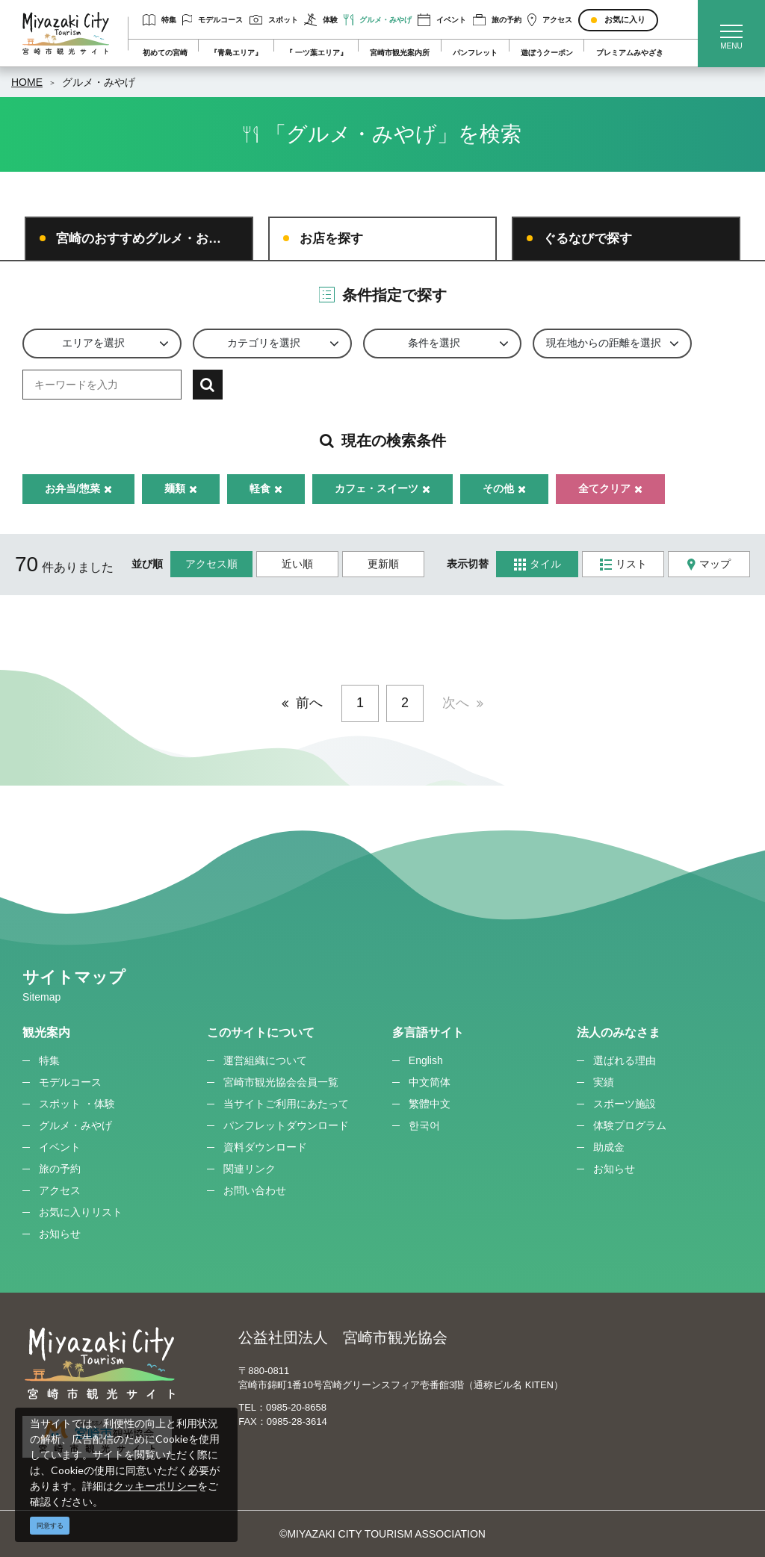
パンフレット (475, 53)
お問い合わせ (254, 1190)
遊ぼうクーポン (547, 53)
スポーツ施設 (624, 1104)
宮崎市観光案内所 (400, 53)
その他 (504, 488)
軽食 (266, 488)
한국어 (424, 1125)
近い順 (297, 564)
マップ (709, 564)
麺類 (180, 488)
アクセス (549, 19)
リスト (623, 564)
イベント (442, 19)
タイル (537, 564)
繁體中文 (429, 1104)
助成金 (609, 1147)
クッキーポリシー (155, 1485)
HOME (27, 82)
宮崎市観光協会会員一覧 (280, 1082)
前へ (309, 702)
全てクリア (610, 488)
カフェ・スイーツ (382, 488)
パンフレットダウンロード (286, 1125)
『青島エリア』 (236, 53)
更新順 (383, 564)
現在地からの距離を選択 (603, 343)
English (426, 1060)
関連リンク (249, 1169)
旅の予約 (497, 19)
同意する (50, 1525)
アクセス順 (211, 564)
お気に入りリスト (81, 1212)
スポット (274, 20)
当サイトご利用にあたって (286, 1104)
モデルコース (213, 19)
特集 (159, 19)
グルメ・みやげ (378, 19)
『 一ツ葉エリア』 (316, 53)
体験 (321, 19)
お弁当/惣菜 (78, 488)
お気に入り (624, 19)
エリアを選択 (93, 343)
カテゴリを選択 (263, 343)
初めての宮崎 (165, 53)
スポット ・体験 (77, 1104)
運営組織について (265, 1060)
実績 (603, 1082)
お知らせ (60, 1234)
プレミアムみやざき (629, 53)
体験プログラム (629, 1125)
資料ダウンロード (265, 1147)
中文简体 (429, 1082)
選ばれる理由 (624, 1060)
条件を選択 (434, 343)
